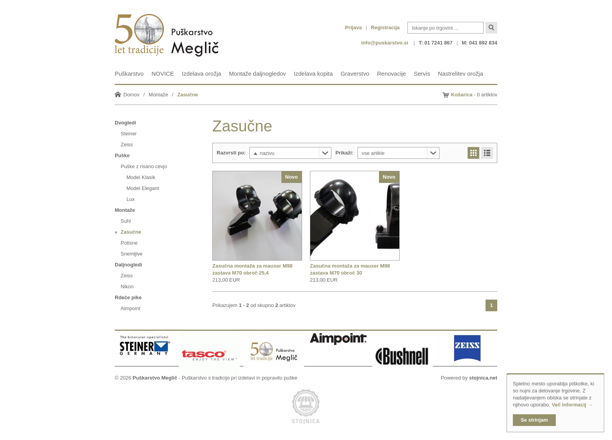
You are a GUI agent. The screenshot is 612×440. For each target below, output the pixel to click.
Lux (130, 199)
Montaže (158, 95)
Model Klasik (140, 177)
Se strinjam (534, 420)
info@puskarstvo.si (384, 43)
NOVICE (162, 73)
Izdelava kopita (313, 73)
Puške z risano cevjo (144, 166)
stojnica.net (483, 378)
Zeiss (127, 144)
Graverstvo (355, 73)
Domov (131, 95)
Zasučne (187, 95)
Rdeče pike (128, 297)
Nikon (127, 286)
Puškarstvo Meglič (155, 378)
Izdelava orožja (201, 73)
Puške (122, 155)
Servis (422, 73)
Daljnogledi (128, 265)
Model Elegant (142, 188)
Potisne (129, 243)
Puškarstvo (129, 73)
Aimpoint (131, 308)
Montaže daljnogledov (257, 73)
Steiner (129, 134)
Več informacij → (572, 405)
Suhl (126, 221)
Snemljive (131, 254)
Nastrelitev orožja (460, 73)
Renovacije (391, 73)
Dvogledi (125, 123)
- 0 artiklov (474, 95)
